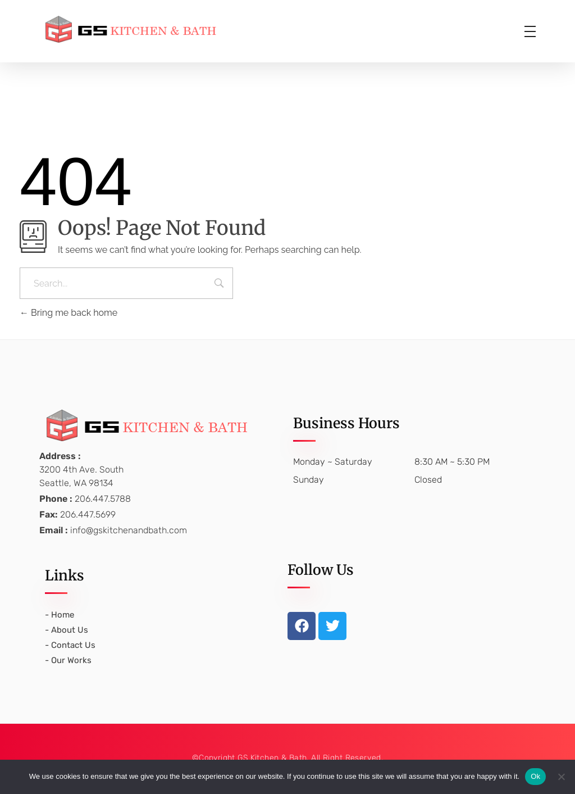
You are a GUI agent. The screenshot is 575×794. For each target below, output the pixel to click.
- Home (59, 615)
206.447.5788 (103, 498)
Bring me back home (68, 312)
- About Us (66, 630)
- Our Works (68, 660)
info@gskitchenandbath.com (128, 530)
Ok (535, 776)
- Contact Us (70, 645)
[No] (561, 776)
